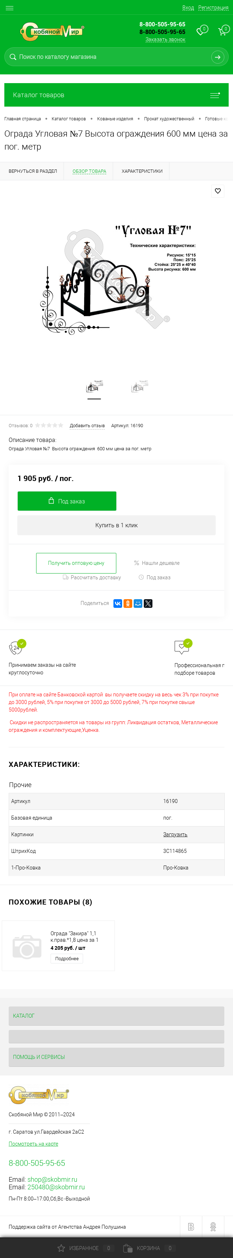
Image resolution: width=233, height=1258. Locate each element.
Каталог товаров (116, 95)
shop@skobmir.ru (52, 1180)
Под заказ (154, 578)
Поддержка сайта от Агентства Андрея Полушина (67, 1227)
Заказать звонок (165, 39)
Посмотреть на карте (33, 1144)
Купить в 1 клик (116, 525)
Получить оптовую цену (76, 563)
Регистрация (213, 7)
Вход (188, 7)
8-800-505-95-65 (162, 32)
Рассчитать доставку (92, 578)
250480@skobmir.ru (56, 1187)
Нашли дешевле (157, 563)
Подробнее (67, 959)
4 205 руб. (68, 948)
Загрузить (172, 835)
